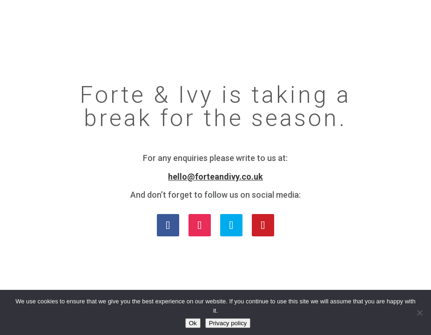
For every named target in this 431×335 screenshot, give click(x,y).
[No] (419, 312)
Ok (193, 323)
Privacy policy (228, 323)
